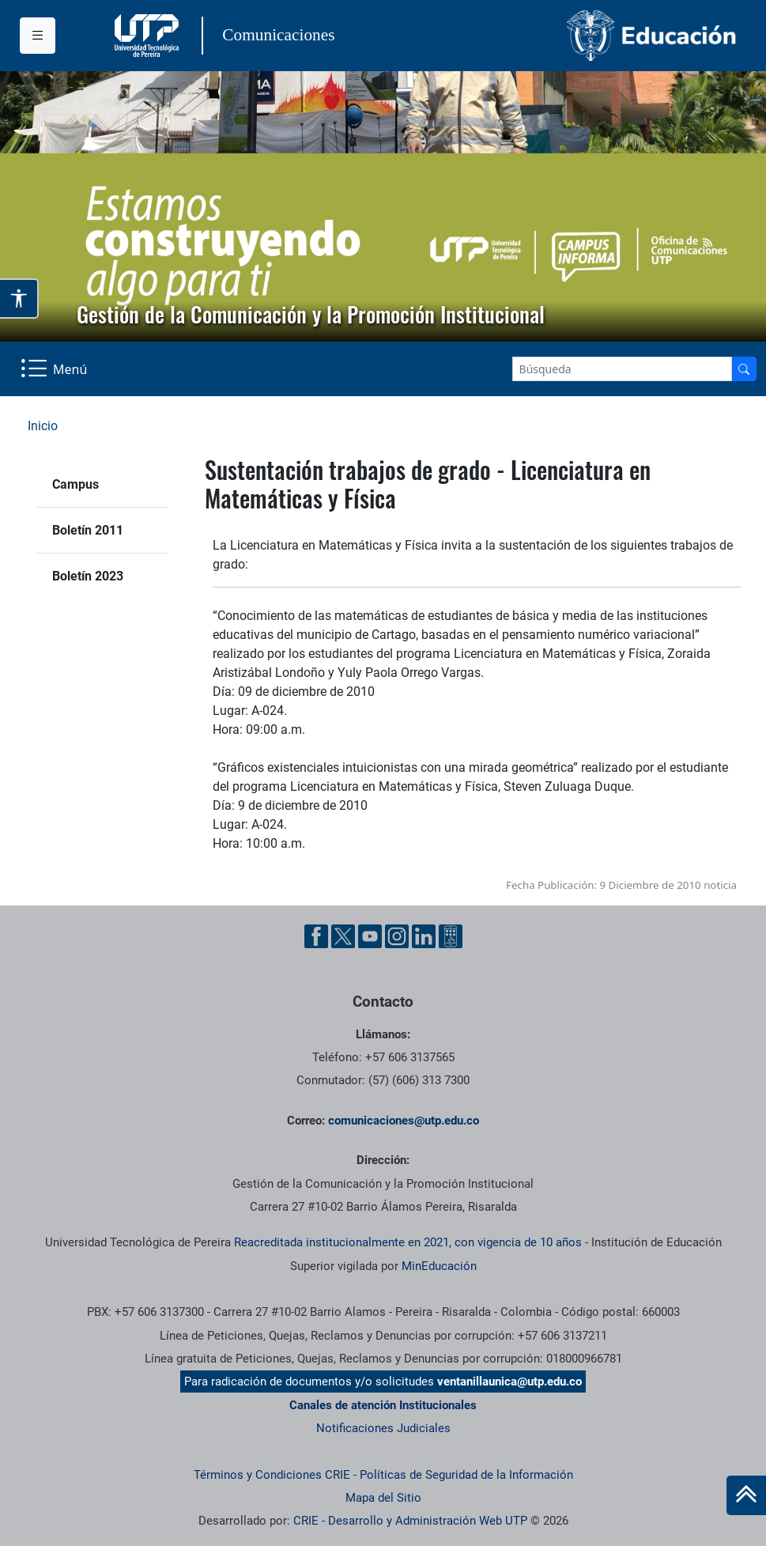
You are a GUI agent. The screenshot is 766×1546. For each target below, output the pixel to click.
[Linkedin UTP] (424, 936)
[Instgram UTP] (397, 936)
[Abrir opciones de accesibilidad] (19, 298)
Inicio (43, 425)
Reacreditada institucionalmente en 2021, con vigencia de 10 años (408, 1242)
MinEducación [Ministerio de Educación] (439, 1266)
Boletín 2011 (87, 530)
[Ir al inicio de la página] (746, 1495)
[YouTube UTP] (370, 936)
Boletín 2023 (87, 576)
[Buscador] (744, 369)
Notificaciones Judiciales (383, 1428)
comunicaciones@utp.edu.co (403, 1120)
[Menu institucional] (37, 35)
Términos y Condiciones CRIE (272, 1475)
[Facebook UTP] (316, 936)
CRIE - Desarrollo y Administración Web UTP (410, 1521)
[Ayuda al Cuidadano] (450, 936)
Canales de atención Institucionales (383, 1405)
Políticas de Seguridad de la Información (466, 1475)
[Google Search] (622, 369)
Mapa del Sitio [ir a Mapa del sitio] (383, 1498)
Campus (75, 484)
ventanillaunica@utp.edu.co (509, 1381)
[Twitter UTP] (343, 936)
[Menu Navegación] (55, 369)
